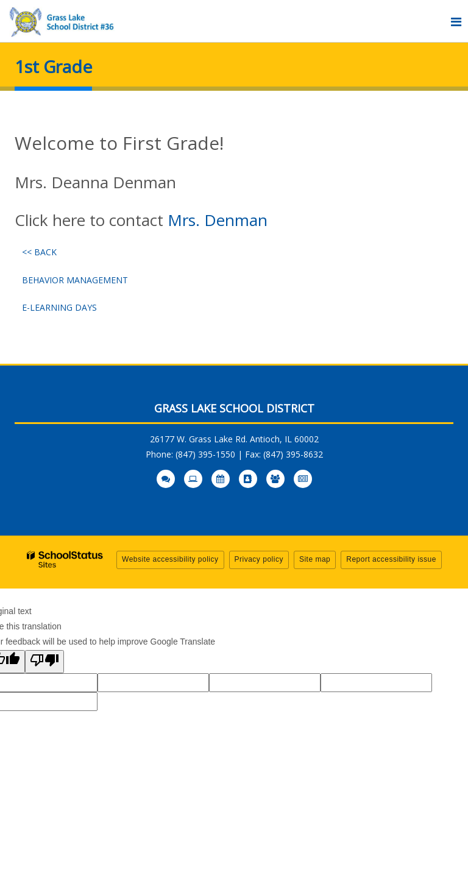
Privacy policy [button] (259, 559)
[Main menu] (456, 21)
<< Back (39, 252)
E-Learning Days (59, 307)
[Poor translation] (44, 661)
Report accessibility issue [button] (391, 559)
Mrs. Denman (218, 220)
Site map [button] (314, 559)
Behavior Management (75, 280)
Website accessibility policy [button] (170, 559)
